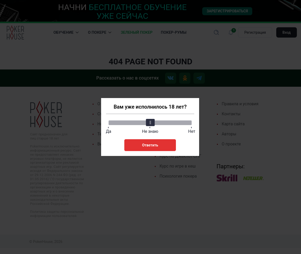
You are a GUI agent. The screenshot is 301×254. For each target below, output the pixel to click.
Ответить (150, 145)
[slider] (150, 122)
